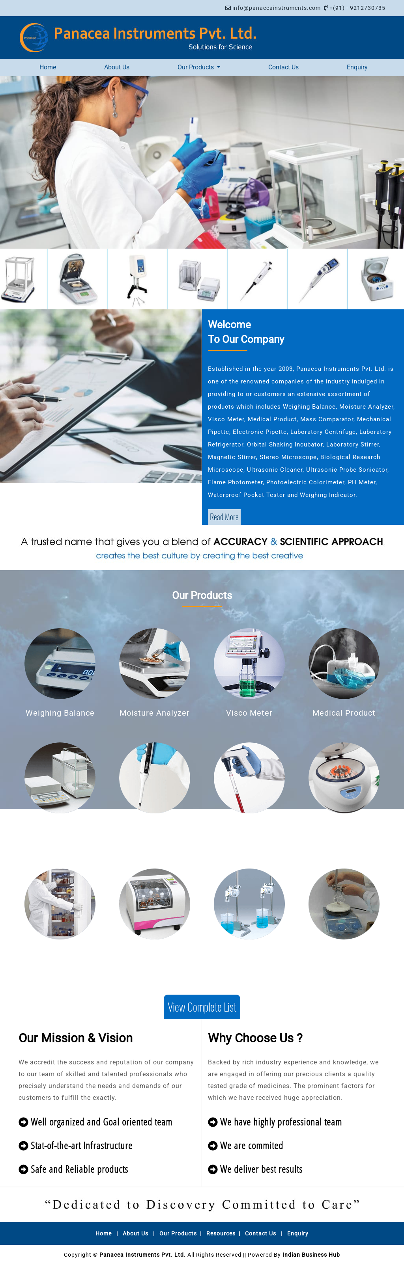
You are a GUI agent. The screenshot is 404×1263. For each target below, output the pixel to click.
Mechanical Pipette (154, 827)
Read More (224, 517)
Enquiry (357, 67)
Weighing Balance (60, 713)
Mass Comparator (60, 827)
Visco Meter (249, 713)
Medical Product (344, 713)
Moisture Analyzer (155, 713)
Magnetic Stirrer (344, 953)
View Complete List (202, 1006)
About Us (116, 67)
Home (47, 67)
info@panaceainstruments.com (276, 8)
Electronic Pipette (249, 827)
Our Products (178, 1233)
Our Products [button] (196, 67)
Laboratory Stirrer (249, 953)
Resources (221, 1233)
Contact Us (283, 67)
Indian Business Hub (311, 1255)
